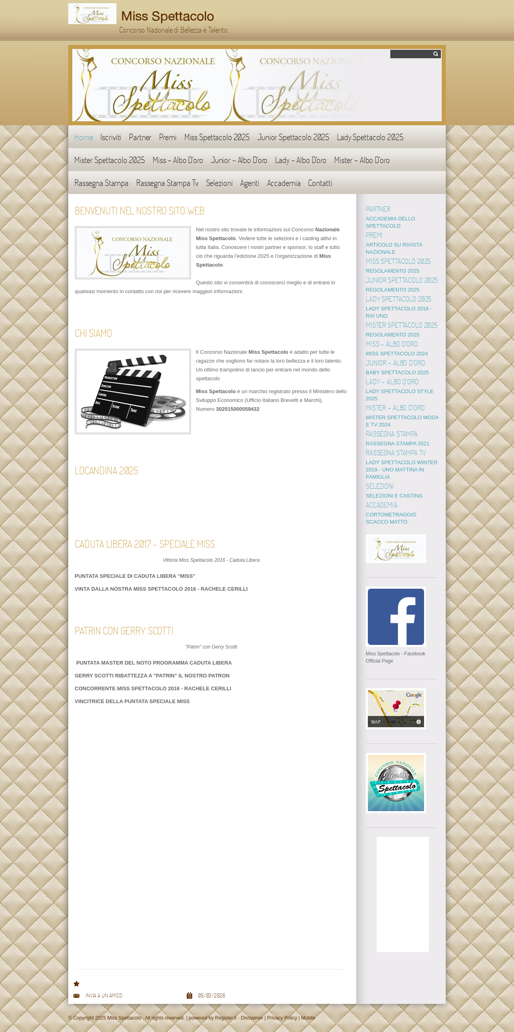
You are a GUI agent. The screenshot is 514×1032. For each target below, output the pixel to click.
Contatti (320, 182)
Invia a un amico (104, 995)
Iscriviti (110, 136)
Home (83, 136)
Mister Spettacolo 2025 (109, 159)
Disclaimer (252, 1018)
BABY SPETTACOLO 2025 (397, 372)
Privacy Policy (282, 1018)
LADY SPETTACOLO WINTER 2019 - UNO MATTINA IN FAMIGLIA (402, 469)
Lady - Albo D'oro (300, 159)
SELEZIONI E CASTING (394, 496)
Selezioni (219, 182)
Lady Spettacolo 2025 (370, 136)
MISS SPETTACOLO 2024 (397, 354)
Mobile (308, 1018)
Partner (140, 136)
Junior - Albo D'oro (239, 159)
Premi (167, 136)
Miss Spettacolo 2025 (217, 136)
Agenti (249, 182)
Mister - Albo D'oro (362, 159)
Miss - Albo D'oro (178, 159)
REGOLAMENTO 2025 (392, 271)
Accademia (284, 182)
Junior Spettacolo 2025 (293, 136)
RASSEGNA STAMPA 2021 (397, 444)
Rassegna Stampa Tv (167, 182)
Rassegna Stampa (101, 182)
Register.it (225, 1018)
